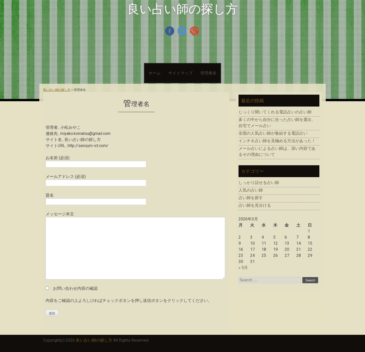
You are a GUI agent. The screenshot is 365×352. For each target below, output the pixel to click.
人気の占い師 (251, 190)
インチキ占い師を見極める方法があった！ (277, 140)
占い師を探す (251, 197)
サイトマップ (180, 73)
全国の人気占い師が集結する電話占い (273, 133)
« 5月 (243, 267)
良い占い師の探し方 (182, 9)
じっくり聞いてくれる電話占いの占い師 (275, 112)
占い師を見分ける (255, 205)
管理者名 (208, 73)
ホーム (155, 73)
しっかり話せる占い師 (259, 182)
